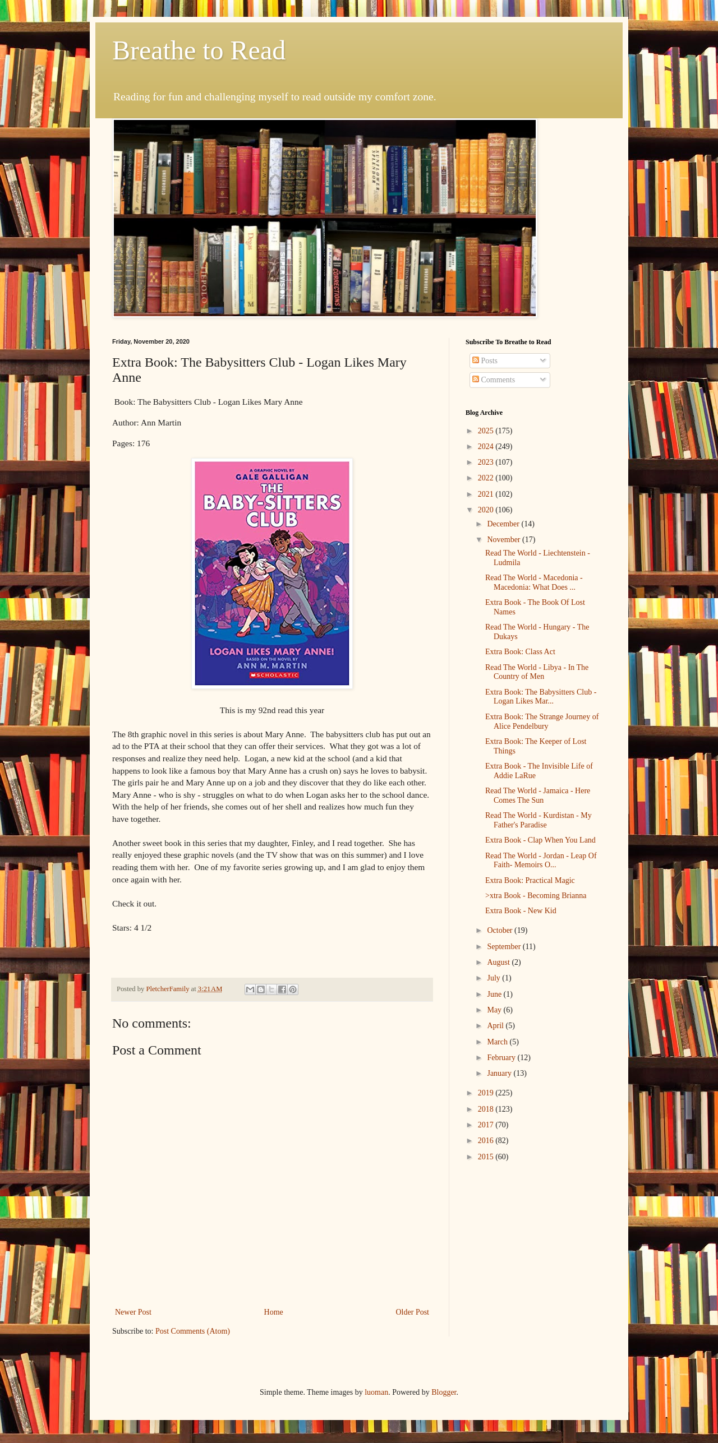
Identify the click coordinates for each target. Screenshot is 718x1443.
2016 (487, 1140)
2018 (487, 1109)
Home (273, 1312)
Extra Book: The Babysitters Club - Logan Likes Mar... (540, 697)
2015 (487, 1157)
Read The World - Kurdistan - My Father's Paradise (538, 820)
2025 (487, 431)
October (500, 930)
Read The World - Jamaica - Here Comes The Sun (537, 795)
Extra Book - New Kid (520, 910)
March (498, 1042)
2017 (487, 1125)
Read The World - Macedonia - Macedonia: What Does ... (534, 582)
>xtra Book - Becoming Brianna (536, 895)
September (504, 946)
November (504, 539)
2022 (487, 478)
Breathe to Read (199, 50)
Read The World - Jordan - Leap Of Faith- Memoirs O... (541, 860)
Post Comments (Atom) (192, 1331)
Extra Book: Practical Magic (530, 880)
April (496, 1025)
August (499, 962)
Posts (485, 361)
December (504, 524)
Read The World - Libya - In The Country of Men (536, 672)
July (494, 978)
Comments (493, 380)
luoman (376, 1392)
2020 (487, 510)
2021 (487, 494)
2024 (487, 446)
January (500, 1073)
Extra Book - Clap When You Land (540, 840)
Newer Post (133, 1312)
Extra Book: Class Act (520, 651)
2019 (487, 1093)
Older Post (413, 1312)
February (502, 1057)
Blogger (443, 1392)
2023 (487, 462)
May (495, 1010)
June (495, 994)
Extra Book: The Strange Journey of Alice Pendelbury (542, 721)
